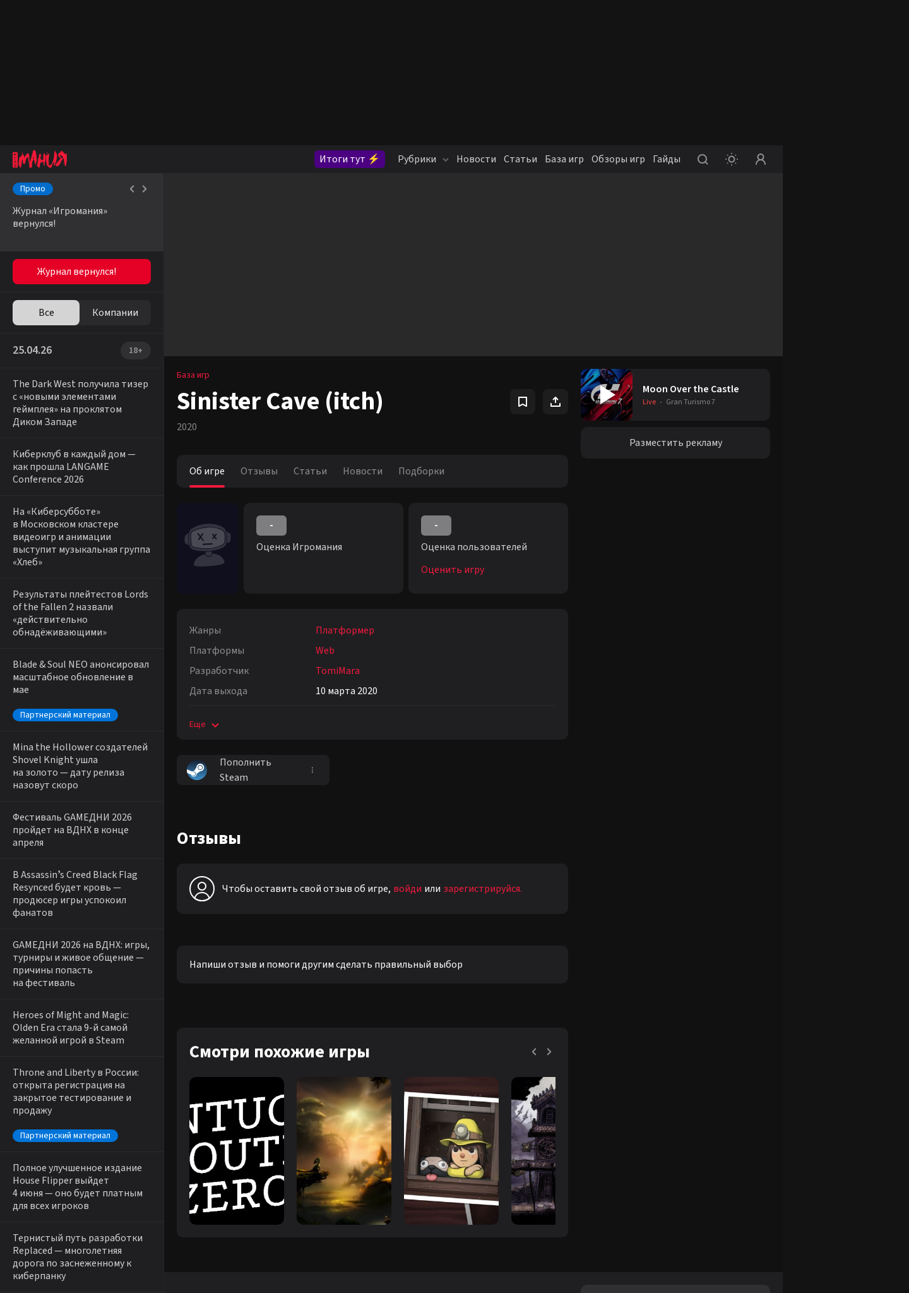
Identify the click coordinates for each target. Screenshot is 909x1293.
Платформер (345, 630)
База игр (564, 159)
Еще (205, 724)
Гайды (666, 159)
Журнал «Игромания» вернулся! (60, 217)
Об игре (207, 471)
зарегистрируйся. (482, 888)
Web (325, 650)
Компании (115, 313)
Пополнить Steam (229, 770)
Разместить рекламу (675, 442)
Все (46, 313)
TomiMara (338, 671)
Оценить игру (452, 569)
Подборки (421, 471)
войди (407, 888)
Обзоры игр (618, 159)
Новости (476, 159)
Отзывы (259, 471)
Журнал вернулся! (76, 272)
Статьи (520, 159)
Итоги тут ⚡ (349, 159)
